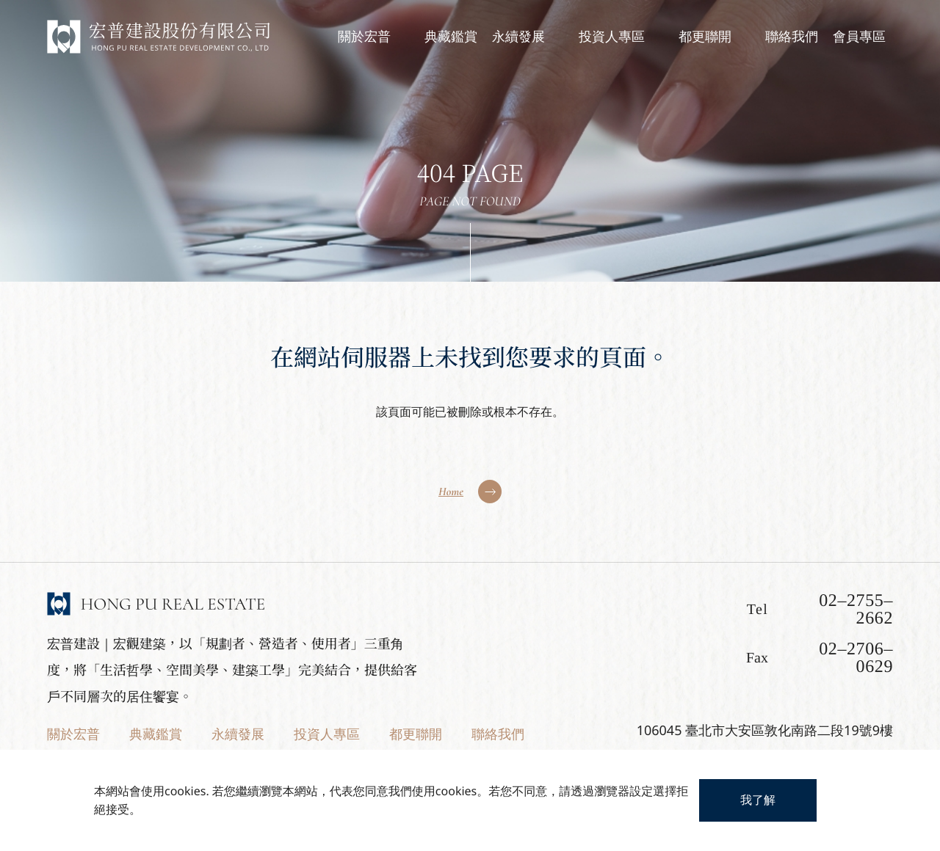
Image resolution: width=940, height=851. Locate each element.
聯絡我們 (497, 734)
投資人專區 (327, 734)
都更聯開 (415, 734)
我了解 (758, 800)
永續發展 (238, 734)
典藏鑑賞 (155, 734)
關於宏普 (73, 734)
